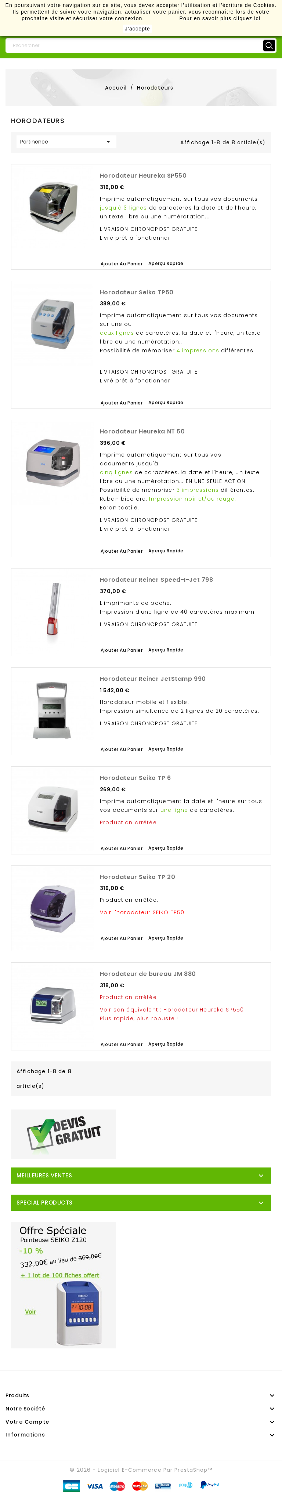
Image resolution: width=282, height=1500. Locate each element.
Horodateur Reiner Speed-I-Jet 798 (156, 579)
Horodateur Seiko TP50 (137, 292)
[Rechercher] (141, 45)
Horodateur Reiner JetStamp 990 (153, 679)
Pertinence (66, 141)
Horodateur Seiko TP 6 (135, 778)
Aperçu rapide (165, 263)
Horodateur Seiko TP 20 (137, 877)
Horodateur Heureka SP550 (143, 175)
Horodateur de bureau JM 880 (148, 974)
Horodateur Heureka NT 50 (142, 431)
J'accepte (137, 29)
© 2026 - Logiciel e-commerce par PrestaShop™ (141, 1470)
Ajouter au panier (122, 264)
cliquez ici (246, 18)
